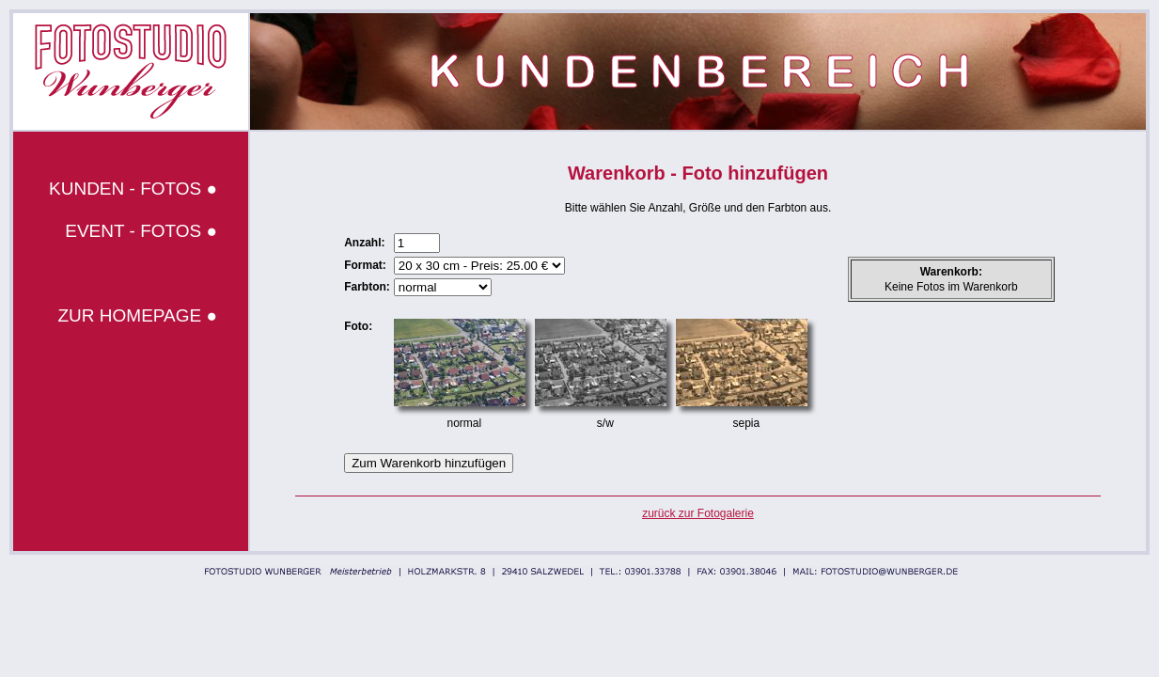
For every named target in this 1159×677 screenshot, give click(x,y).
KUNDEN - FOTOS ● (133, 188)
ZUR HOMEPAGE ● (137, 315)
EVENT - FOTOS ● (141, 231)
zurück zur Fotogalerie (698, 513)
